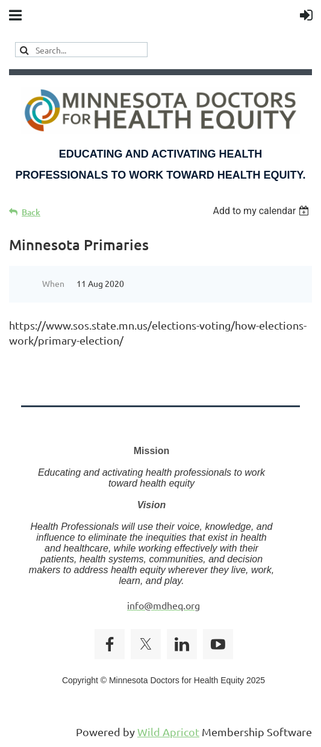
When (53, 283)
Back (31, 212)
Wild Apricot (168, 731)
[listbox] (262, 210)
